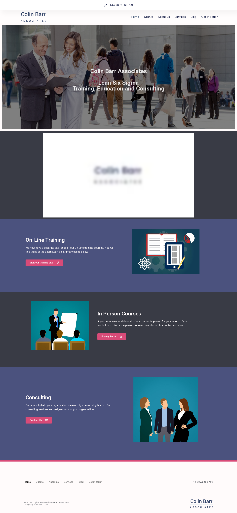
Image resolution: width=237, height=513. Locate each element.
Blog (193, 17)
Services (180, 17)
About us (164, 17)
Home (135, 17)
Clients (148, 17)
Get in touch (209, 17)
